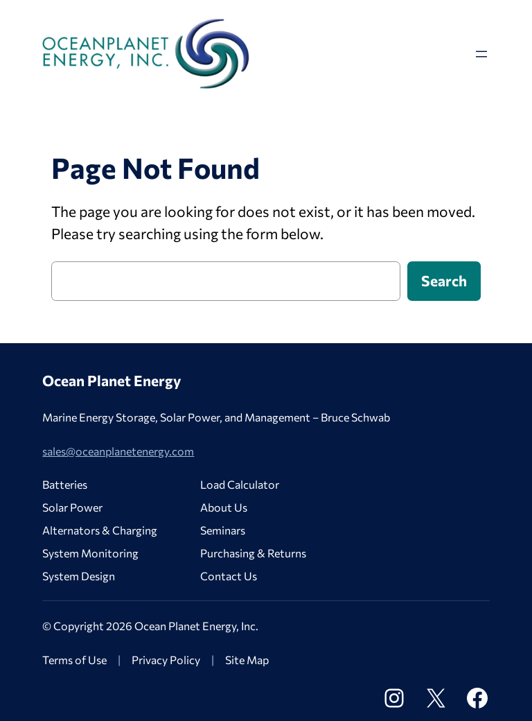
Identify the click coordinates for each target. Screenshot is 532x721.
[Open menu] (481, 54)
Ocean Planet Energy (111, 380)
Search (444, 280)
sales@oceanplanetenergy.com (118, 451)
